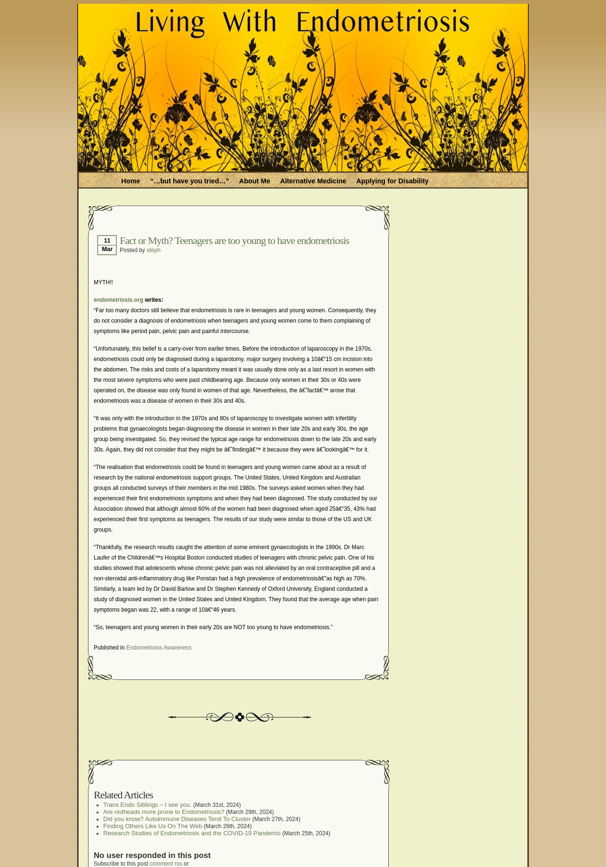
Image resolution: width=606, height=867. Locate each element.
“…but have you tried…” (189, 181)
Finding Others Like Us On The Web (152, 826)
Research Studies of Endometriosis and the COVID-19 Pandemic (192, 833)
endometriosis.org (118, 300)
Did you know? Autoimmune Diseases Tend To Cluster (177, 818)
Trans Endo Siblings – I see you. (147, 804)
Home (130, 181)
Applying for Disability (392, 181)
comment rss (166, 863)
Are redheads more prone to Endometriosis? (163, 811)
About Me (254, 181)
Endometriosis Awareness (159, 647)
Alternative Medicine (313, 181)
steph (153, 250)
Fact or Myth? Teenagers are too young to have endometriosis (234, 240)
